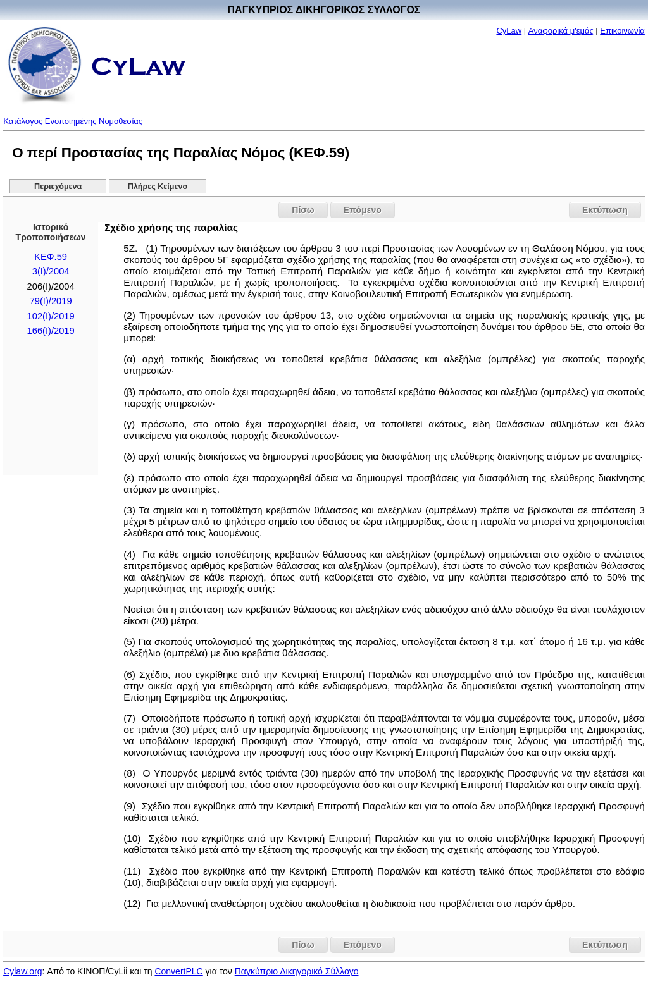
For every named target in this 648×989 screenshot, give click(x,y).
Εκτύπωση (605, 210)
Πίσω (303, 210)
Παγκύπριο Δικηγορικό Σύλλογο (297, 971)
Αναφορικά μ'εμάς (561, 30)
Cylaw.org (22, 971)
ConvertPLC (178, 971)
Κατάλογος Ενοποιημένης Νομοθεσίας (72, 121)
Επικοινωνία (622, 30)
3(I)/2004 (51, 271)
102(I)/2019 (51, 316)
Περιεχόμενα (58, 186)
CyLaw (508, 30)
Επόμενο (363, 210)
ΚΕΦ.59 (50, 257)
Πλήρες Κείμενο (158, 186)
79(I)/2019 (51, 301)
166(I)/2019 (51, 331)
